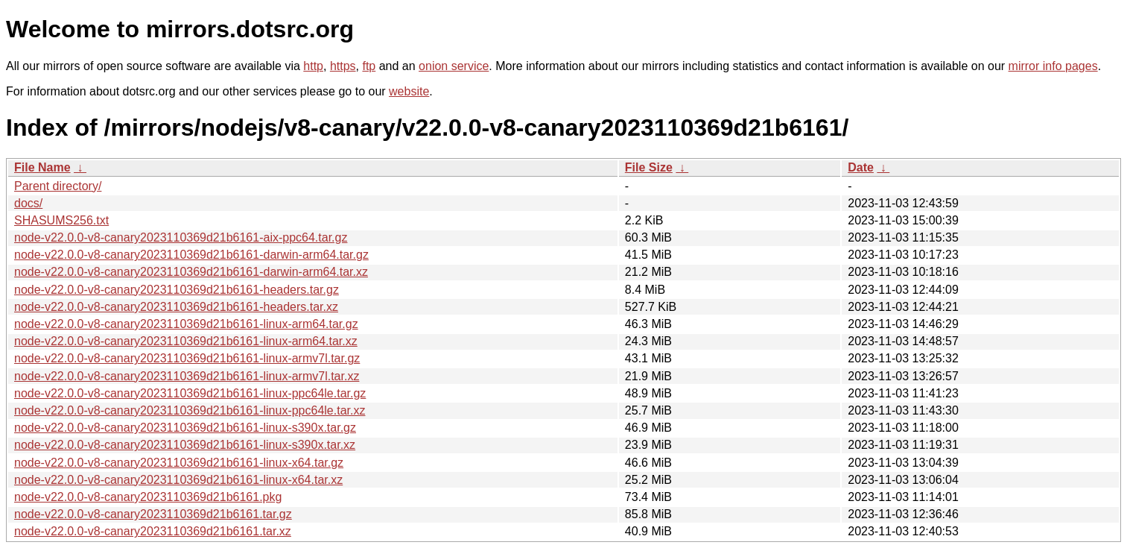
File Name (42, 167)
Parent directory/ (57, 186)
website (409, 91)
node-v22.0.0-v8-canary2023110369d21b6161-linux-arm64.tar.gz (186, 324)
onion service (454, 66)
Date (861, 167)
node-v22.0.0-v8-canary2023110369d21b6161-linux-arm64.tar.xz (186, 341)
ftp (368, 66)
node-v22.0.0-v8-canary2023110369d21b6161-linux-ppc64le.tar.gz (190, 393)
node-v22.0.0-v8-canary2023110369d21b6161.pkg (148, 497)
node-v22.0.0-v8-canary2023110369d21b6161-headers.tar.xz (176, 306)
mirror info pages (1053, 66)
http (313, 66)
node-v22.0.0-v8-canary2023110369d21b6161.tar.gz (153, 514)
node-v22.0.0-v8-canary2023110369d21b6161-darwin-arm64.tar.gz (191, 254)
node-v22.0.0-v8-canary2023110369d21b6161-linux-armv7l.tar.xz (186, 376)
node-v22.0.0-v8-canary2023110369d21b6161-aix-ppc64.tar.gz (180, 237)
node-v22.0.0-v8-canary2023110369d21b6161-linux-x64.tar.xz (178, 479)
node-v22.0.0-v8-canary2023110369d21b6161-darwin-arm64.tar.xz (191, 271)
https (343, 66)
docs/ (28, 203)
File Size (649, 167)
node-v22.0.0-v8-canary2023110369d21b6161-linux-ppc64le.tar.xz (189, 410)
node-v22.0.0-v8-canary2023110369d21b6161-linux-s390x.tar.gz (185, 427)
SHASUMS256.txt (61, 220)
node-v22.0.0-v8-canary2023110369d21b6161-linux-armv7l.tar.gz (187, 358)
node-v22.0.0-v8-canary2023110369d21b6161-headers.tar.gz (176, 289)
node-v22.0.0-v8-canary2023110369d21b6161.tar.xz (152, 531)
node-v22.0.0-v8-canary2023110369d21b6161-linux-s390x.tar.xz (184, 444)
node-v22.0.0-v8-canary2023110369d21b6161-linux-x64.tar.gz (178, 462)
